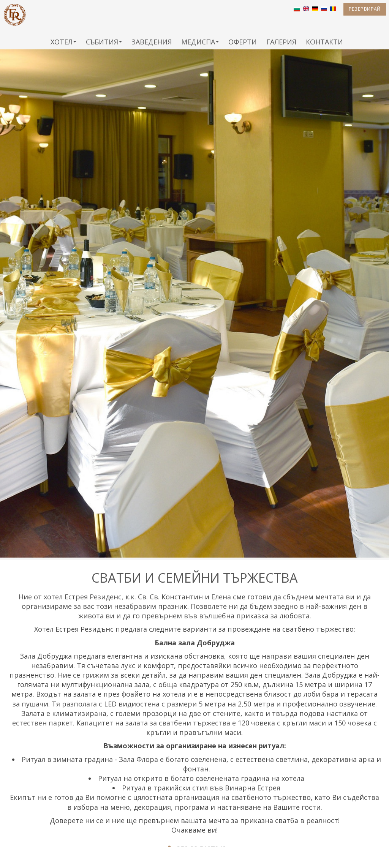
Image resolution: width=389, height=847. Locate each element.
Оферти (240, 42)
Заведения (149, 42)
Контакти (322, 42)
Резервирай (356, 13)
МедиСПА (198, 42)
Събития (102, 42)
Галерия (279, 42)
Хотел (61, 42)
